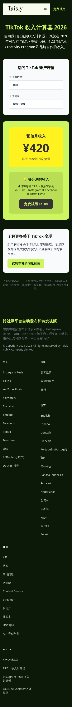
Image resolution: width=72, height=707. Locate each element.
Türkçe (45, 526)
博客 (5, 566)
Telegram (9, 440)
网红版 (7, 583)
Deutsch (46, 432)
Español (46, 424)
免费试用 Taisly (36, 204)
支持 (43, 389)
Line (5, 448)
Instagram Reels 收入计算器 (16, 678)
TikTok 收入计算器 (14, 668)
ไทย (43, 458)
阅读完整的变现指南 (26, 264)
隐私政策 (46, 372)
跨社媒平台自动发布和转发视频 (30, 321)
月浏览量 (14, 96)
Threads (8, 415)
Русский (46, 483)
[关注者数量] (36, 85)
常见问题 (8, 574)
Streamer (9, 599)
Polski (44, 534)
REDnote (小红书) (13, 457)
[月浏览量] (36, 104)
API (5, 557)
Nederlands (48, 492)
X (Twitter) (9, 398)
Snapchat (9, 406)
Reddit (7, 432)
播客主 (7, 616)
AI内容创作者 (11, 633)
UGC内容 (8, 625)
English (45, 415)
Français (46, 441)
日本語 (45, 509)
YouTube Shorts (13, 389)
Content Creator (13, 591)
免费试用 (59, 9)
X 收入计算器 (11, 660)
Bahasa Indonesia (52, 475)
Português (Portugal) (54, 449)
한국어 (45, 500)
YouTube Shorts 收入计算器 (17, 690)
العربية (44, 517)
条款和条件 (47, 381)
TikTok (7, 381)
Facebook (9, 423)
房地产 (7, 608)
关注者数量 (15, 77)
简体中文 (46, 466)
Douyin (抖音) (11, 465)
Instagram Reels (13, 372)
